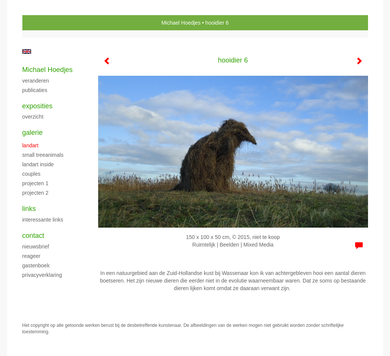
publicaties (34, 90)
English (26, 51)
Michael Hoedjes (181, 23)
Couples (31, 174)
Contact (33, 235)
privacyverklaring (42, 275)
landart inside (38, 164)
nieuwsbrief (35, 247)
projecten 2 (35, 193)
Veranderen (35, 81)
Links (29, 208)
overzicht (33, 117)
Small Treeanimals (43, 155)
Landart (30, 145)
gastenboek (36, 265)
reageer (31, 256)
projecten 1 (35, 183)
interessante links (42, 220)
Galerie (32, 132)
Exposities (37, 106)
